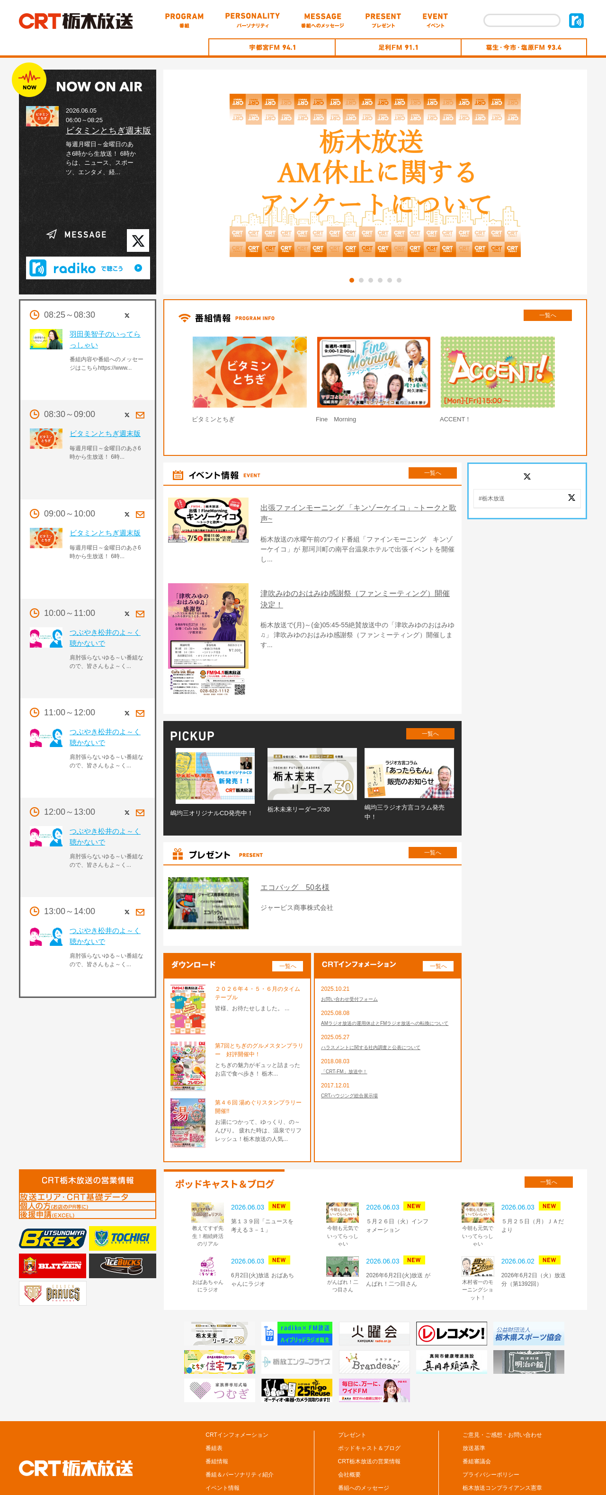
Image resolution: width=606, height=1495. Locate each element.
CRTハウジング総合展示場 (355, 1068)
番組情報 (216, 1418)
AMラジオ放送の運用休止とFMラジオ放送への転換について (386, 987)
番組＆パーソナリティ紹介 (239, 1432)
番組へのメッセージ (363, 1445)
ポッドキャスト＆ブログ (369, 1405)
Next (582, 382)
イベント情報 (222, 1445)
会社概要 (349, 1432)
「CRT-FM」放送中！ (348, 1042)
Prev (168, 382)
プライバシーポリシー (491, 1432)
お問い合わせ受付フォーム (355, 957)
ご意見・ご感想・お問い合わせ (502, 1392)
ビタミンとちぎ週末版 (108, 130)
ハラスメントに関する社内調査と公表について (380, 1017)
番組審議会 (477, 1418)
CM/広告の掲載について (493, 1458)
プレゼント (352, 1392)
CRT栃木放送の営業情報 (369, 1418)
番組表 (214, 1405)
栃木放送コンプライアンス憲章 (502, 1445)
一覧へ (547, 315)
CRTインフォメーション (236, 1392)
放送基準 (474, 1405)
